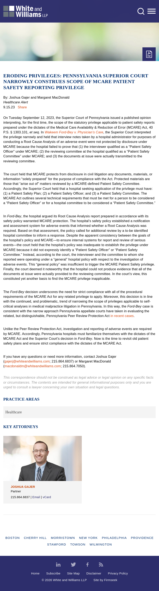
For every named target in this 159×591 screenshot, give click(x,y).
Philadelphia (114, 538)
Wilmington (101, 544)
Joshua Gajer (23, 486)
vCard (47, 497)
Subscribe (53, 573)
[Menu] (152, 11)
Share (22, 107)
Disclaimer (93, 573)
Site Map (73, 573)
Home (35, 573)
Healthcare (13, 412)
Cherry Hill (35, 538)
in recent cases (122, 316)
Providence (142, 538)
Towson (78, 544)
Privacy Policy (118, 573)
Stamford (56, 544)
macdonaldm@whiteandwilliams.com (33, 366)
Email (36, 497)
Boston (12, 538)
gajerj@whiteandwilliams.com (27, 361)
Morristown (63, 538)
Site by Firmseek (105, 580)
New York (88, 538)
